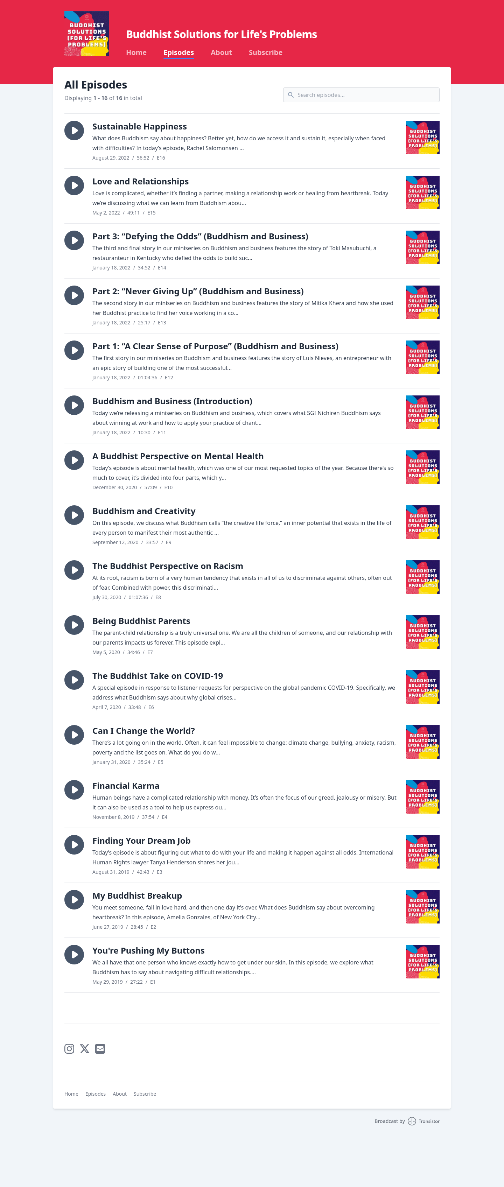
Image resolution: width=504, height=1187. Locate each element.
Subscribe (266, 52)
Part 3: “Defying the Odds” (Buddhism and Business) (200, 236)
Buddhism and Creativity (144, 511)
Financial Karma (126, 785)
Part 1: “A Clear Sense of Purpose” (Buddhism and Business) (215, 346)
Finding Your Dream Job (141, 840)
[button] (74, 130)
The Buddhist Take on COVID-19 (157, 675)
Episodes (178, 52)
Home (136, 52)
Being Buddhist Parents (141, 620)
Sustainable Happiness (139, 126)
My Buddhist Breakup (137, 895)
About (221, 52)
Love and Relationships (140, 181)
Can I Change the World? (143, 730)
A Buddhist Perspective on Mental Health (178, 456)
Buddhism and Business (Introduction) (172, 401)
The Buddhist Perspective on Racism (167, 565)
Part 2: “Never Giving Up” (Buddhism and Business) (198, 291)
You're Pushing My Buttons (148, 950)
